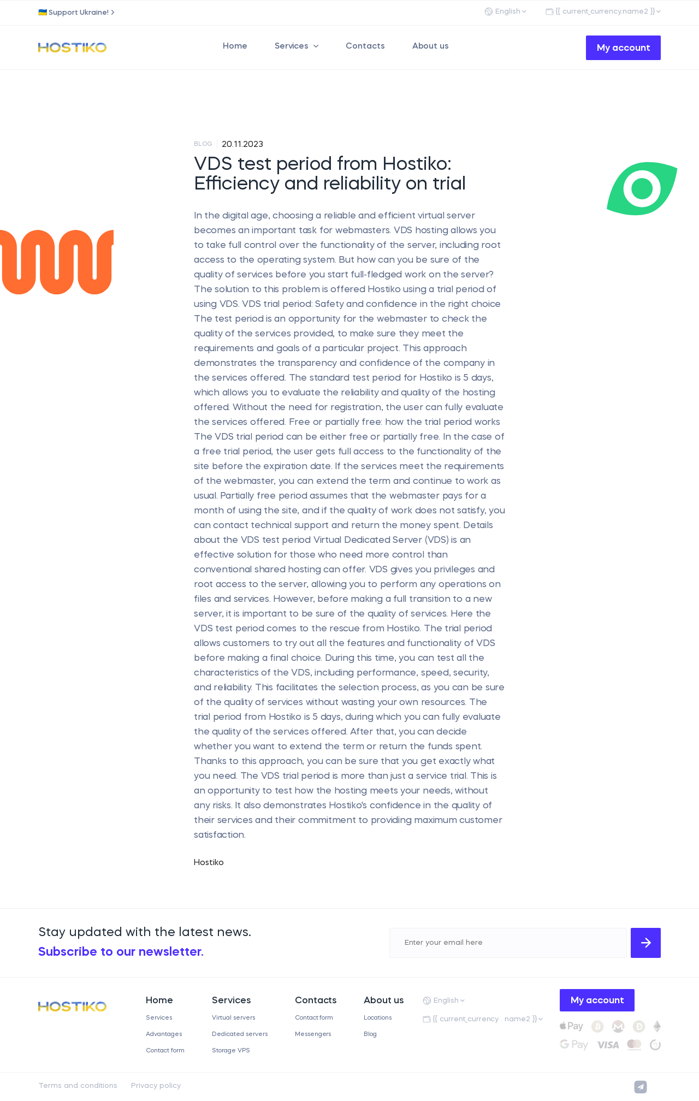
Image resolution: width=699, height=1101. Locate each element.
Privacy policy (156, 1086)
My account (623, 48)
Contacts (365, 47)
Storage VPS (231, 1051)
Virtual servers (233, 1018)
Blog (370, 1035)
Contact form (165, 1051)
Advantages (164, 1035)
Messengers (313, 1035)
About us (430, 47)
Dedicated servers (240, 1035)
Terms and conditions (77, 1086)
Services (292, 47)
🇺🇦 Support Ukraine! (73, 12)
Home (235, 47)
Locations (378, 1018)
